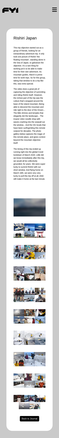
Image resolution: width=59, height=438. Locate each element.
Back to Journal (29, 418)
